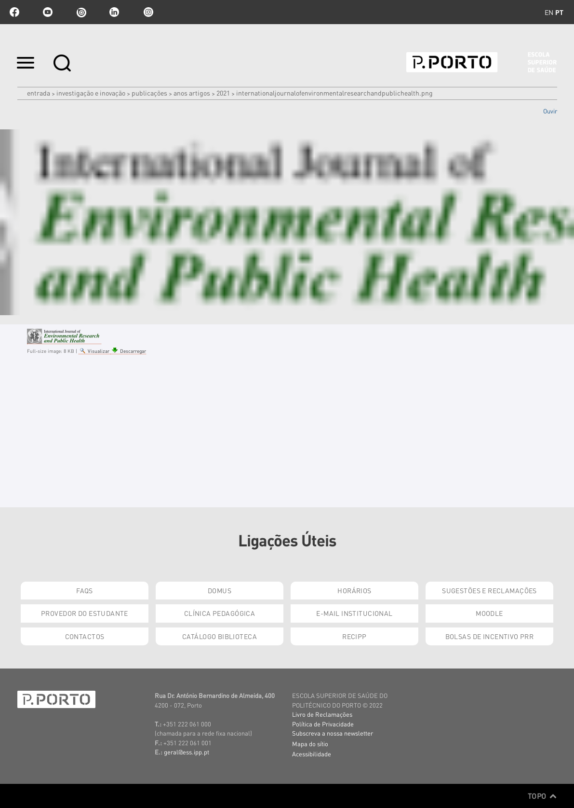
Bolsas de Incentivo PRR (489, 636)
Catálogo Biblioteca (219, 636)
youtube (48, 12)
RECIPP (354, 636)
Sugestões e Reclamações (489, 590)
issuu (81, 12)
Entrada (38, 92)
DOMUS (219, 590)
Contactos (85, 636)
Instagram (147, 12)
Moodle (489, 613)
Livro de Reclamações (322, 714)
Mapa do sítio (310, 743)
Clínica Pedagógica (219, 613)
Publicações (149, 92)
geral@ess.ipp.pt (186, 752)
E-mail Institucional (354, 613)
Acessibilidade (311, 754)
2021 (223, 92)
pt (559, 12)
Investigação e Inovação (90, 92)
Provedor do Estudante (84, 613)
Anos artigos (192, 92)
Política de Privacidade (323, 724)
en (549, 12)
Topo (542, 796)
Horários (354, 590)
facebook (14, 12)
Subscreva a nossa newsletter (332, 733)
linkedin (114, 12)
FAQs (84, 590)
